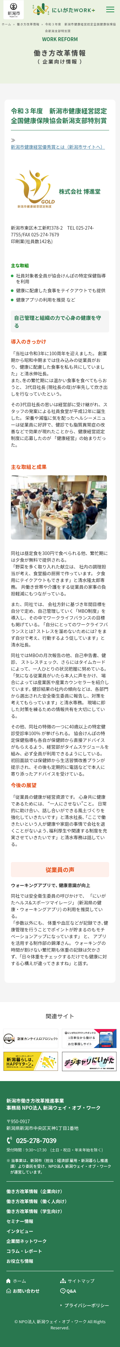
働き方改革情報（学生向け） (35, 1211)
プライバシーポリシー (87, 1305)
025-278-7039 (36, 1141)
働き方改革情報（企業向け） (35, 1191)
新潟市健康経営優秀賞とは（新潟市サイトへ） (58, 147)
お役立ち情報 (19, 1261)
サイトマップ (81, 1281)
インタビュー (19, 1231)
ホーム (6, 24)
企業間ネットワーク (26, 1241)
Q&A (71, 1291)
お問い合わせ (26, 1291)
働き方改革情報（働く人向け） (37, 1201)
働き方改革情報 (28, 24)
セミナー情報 (19, 1221)
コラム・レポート (24, 1251)
